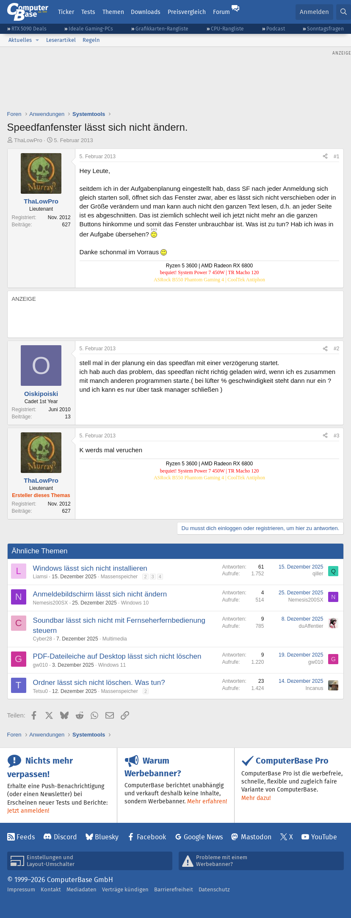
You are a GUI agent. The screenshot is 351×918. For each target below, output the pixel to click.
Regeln (91, 40)
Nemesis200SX (50, 603)
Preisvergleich (187, 12)
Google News (203, 837)
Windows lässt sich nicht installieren (90, 568)
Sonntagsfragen (325, 28)
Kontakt (51, 889)
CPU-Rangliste (227, 28)
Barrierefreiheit (173, 889)
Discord (65, 837)
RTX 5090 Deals (29, 28)
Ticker (66, 12)
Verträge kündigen (125, 889)
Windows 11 (112, 665)
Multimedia (114, 639)
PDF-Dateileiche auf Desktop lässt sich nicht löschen (117, 656)
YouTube (324, 837)
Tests (88, 12)
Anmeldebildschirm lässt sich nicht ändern (100, 594)
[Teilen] (325, 157)
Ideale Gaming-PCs (91, 28)
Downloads (145, 12)
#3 (336, 436)
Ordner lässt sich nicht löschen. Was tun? (99, 683)
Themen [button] (113, 12)
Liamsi (40, 577)
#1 (336, 156)
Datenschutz (214, 889)
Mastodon (256, 837)
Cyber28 (42, 639)
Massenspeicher (119, 577)
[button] (37, 40)
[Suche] (343, 12)
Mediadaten (81, 889)
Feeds (26, 837)
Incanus (314, 688)
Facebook (151, 837)
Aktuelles (20, 40)
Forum (221, 12)
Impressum (21, 889)
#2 (336, 349)
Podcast (275, 28)
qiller (317, 574)
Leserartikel (61, 40)
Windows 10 (135, 603)
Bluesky (107, 837)
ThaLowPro (28, 140)
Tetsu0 (40, 691)
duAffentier (311, 626)
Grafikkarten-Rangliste (161, 28)
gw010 (40, 665)
